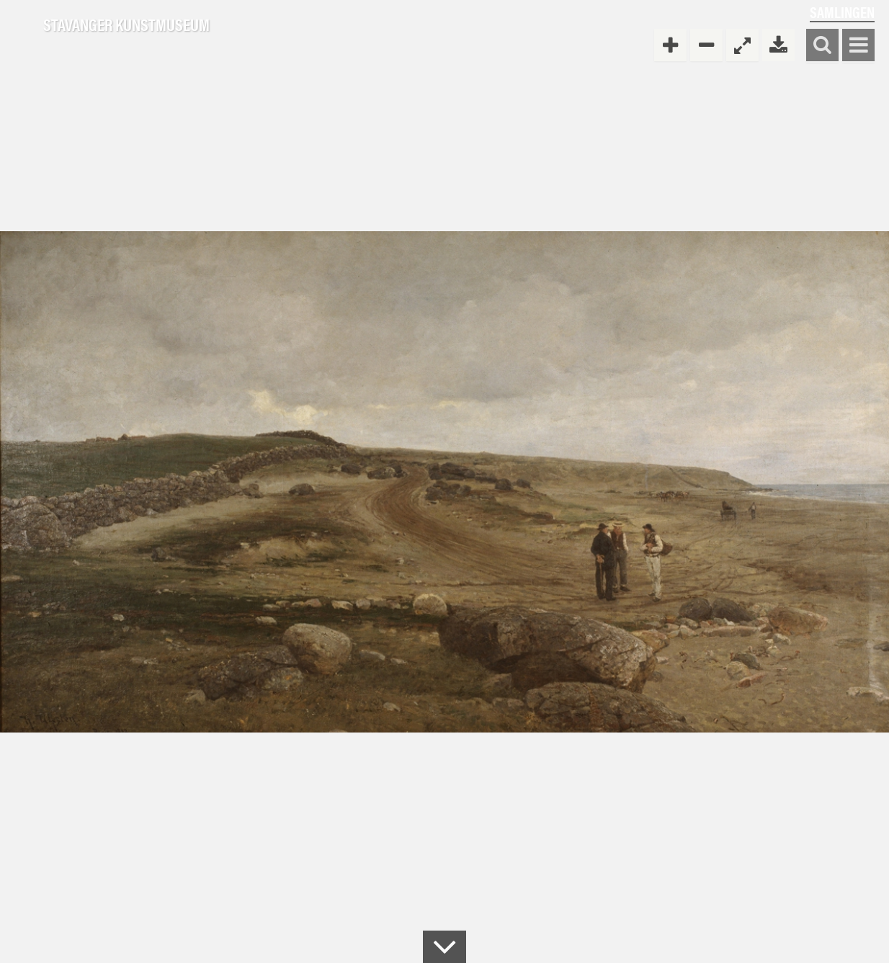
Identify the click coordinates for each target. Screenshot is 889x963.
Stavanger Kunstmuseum (126, 25)
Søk (822, 46)
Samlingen (842, 11)
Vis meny (858, 46)
